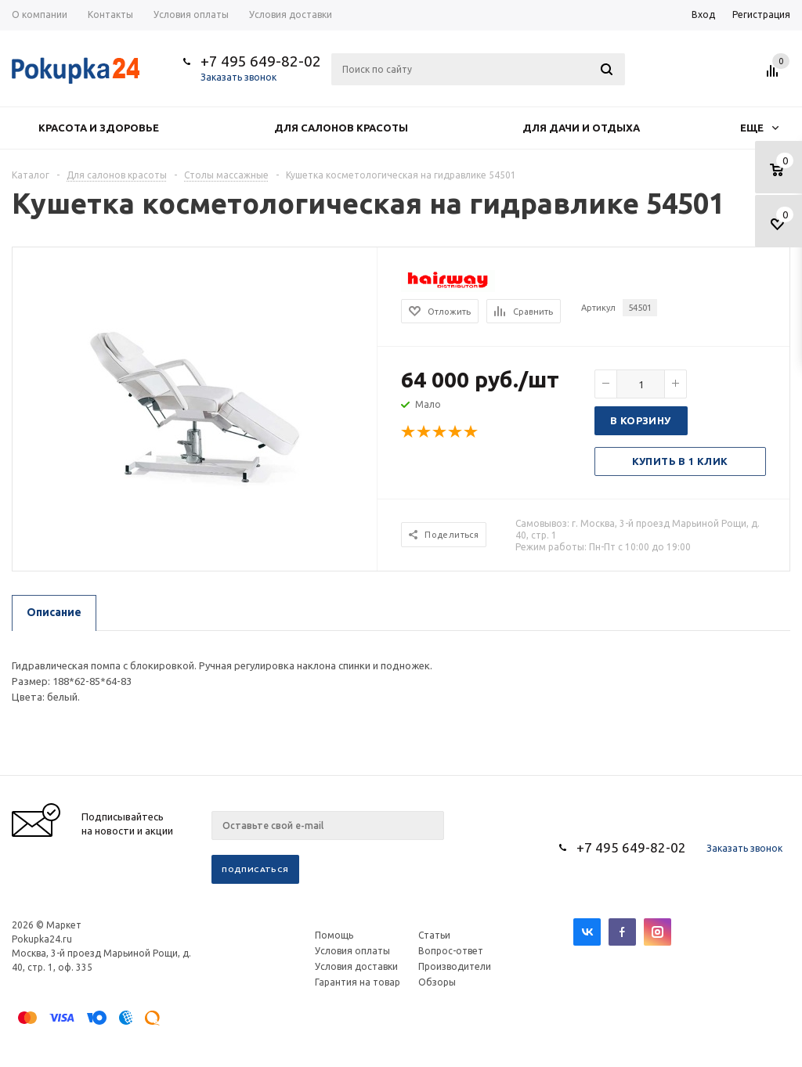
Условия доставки (356, 966)
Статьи (434, 935)
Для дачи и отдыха (581, 127)
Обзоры (437, 982)
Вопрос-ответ (450, 951)
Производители (454, 966)
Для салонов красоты (341, 127)
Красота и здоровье (98, 127)
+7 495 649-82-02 (260, 61)
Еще (759, 127)
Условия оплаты (352, 951)
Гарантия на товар (357, 982)
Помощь (334, 935)
